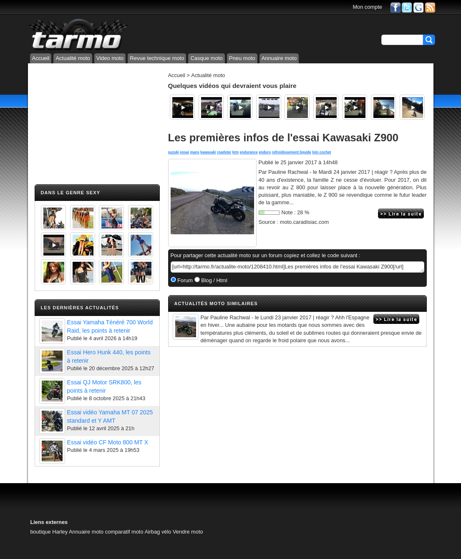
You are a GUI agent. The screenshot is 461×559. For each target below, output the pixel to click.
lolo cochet (321, 152)
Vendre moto (188, 532)
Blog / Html (213, 280)
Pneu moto (242, 58)
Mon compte (367, 7)
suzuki (173, 152)
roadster (224, 152)
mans (194, 152)
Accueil (41, 58)
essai (184, 152)
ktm (235, 152)
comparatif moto (124, 532)
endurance (248, 152)
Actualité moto (72, 58)
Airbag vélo (157, 532)
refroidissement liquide (291, 152)
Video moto (110, 58)
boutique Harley (49, 532)
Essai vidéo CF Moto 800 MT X (108, 442)
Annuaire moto (279, 58)
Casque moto (206, 58)
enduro (265, 152)
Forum (184, 280)
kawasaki (208, 152)
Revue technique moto (157, 58)
